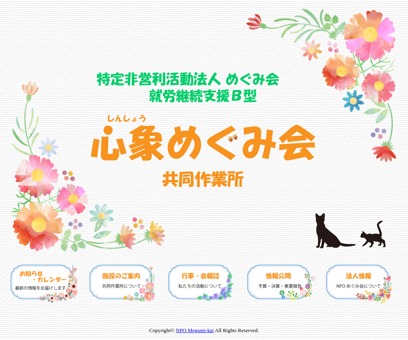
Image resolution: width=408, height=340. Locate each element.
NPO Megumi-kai (195, 330)
